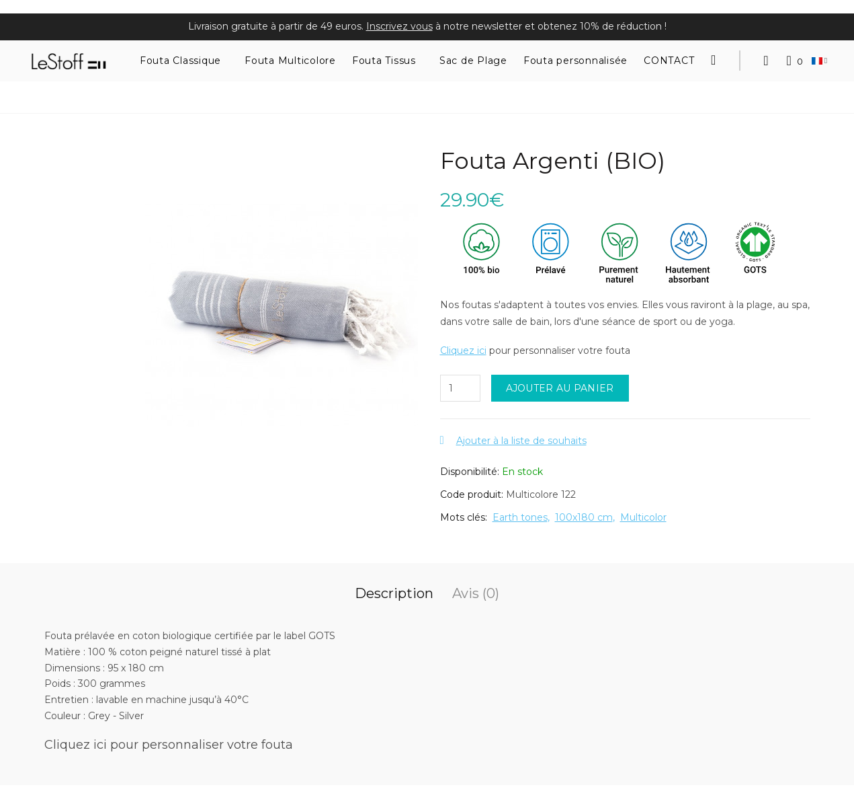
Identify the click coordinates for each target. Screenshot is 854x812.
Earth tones (520, 517)
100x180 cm (584, 517)
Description (394, 593)
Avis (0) (475, 593)
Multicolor (643, 517)
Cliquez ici (463, 350)
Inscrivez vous (399, 26)
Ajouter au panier (560, 388)
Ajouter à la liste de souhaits (521, 441)
